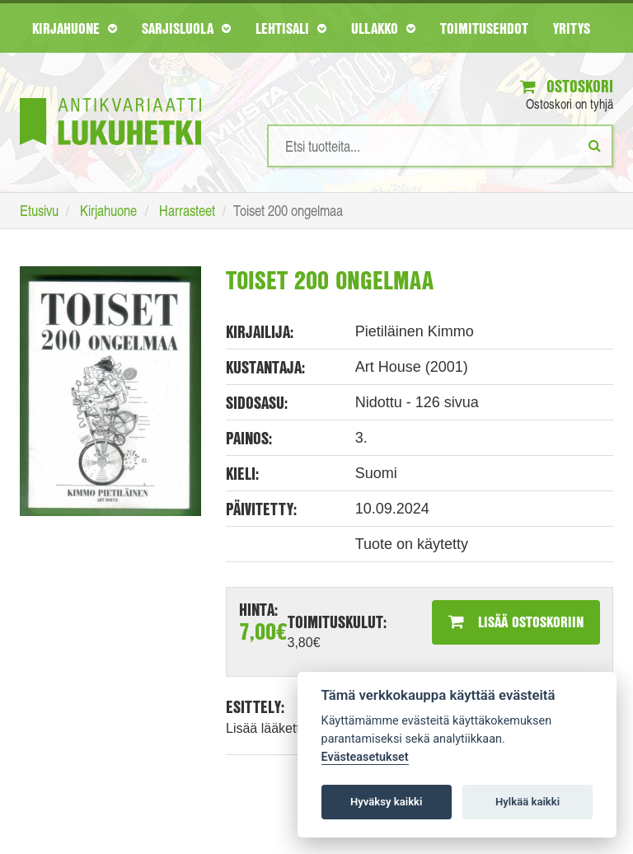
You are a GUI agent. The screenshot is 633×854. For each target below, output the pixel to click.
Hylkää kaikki (527, 801)
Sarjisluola (186, 28)
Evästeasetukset (365, 757)
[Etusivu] (110, 96)
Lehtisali (291, 28)
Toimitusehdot (484, 28)
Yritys (571, 28)
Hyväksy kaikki (386, 801)
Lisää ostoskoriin (516, 621)
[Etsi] (594, 145)
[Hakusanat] (440, 145)
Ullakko (383, 28)
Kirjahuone (74, 28)
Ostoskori (566, 86)
